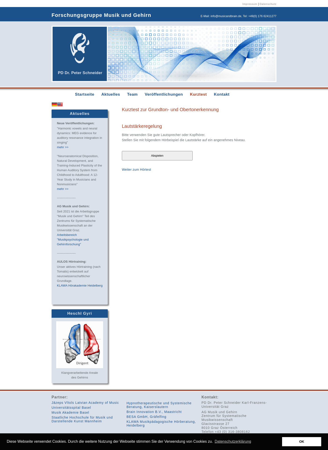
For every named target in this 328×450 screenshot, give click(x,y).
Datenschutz (268, 4)
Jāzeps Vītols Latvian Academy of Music (85, 403)
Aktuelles (110, 94)
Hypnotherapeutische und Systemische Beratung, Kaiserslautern (159, 405)
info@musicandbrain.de (226, 16)
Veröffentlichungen (164, 94)
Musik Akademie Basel (70, 412)
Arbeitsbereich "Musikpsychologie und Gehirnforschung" (73, 239)
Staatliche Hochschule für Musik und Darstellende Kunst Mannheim (82, 419)
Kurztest (198, 94)
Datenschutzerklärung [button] (233, 441)
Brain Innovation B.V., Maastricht (154, 412)
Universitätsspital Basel (71, 407)
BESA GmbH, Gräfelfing (146, 417)
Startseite (84, 94)
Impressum (249, 4)
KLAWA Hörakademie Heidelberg (80, 285)
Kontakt (222, 94)
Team (132, 94)
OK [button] (301, 441)
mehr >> (62, 147)
